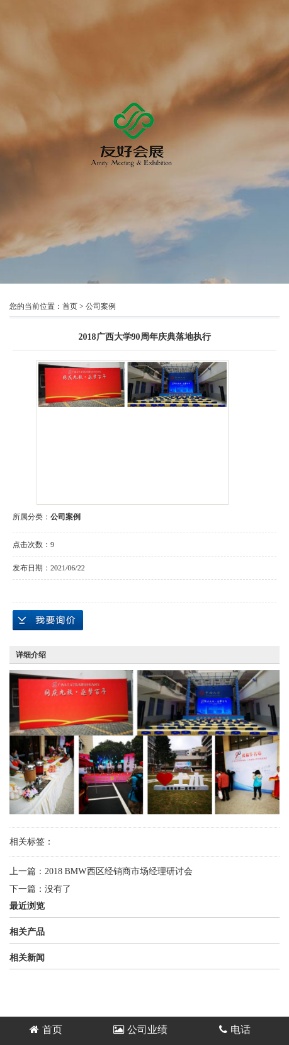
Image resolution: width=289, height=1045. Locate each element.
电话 (235, 1029)
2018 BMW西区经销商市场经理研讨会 (119, 871)
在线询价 (48, 620)
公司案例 (101, 306)
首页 (69, 306)
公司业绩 (140, 1029)
